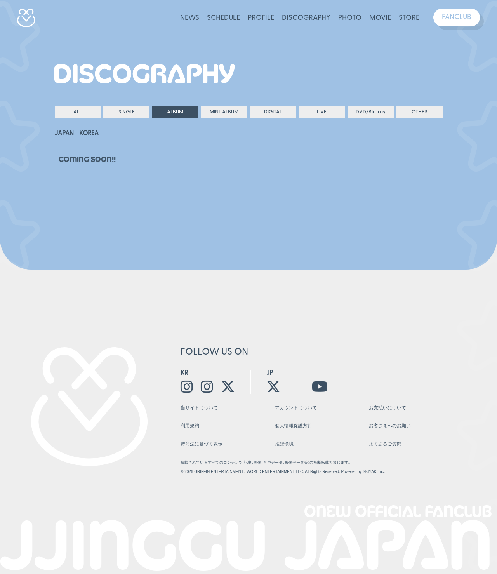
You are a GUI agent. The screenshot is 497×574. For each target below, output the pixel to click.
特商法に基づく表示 (201, 444)
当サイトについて (199, 407)
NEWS (189, 18)
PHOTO (349, 18)
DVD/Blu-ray (371, 112)
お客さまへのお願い (390, 425)
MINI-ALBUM (224, 112)
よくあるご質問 (385, 444)
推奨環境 (284, 444)
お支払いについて (387, 407)
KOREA (89, 133)
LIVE (322, 112)
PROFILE (261, 18)
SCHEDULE (223, 18)
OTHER (419, 112)
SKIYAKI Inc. (374, 472)
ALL (77, 112)
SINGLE (126, 112)
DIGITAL (273, 112)
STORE (409, 18)
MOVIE (380, 18)
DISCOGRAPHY (306, 18)
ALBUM (175, 112)
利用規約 (190, 425)
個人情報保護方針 (293, 425)
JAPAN (64, 133)
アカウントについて (296, 407)
